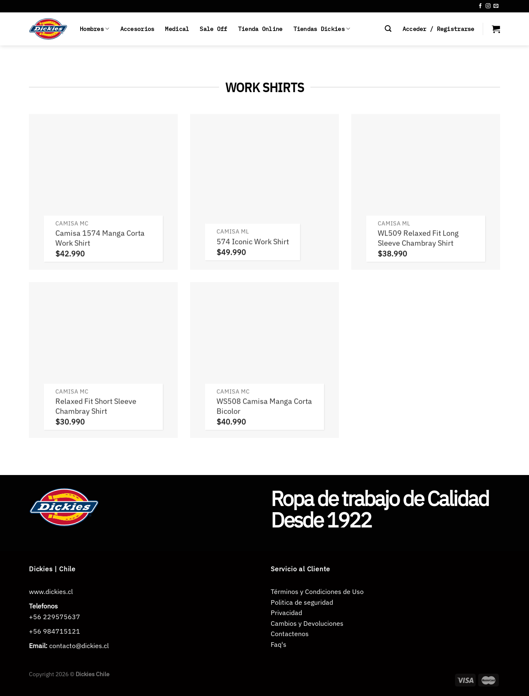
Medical (177, 29)
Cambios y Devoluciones (307, 623)
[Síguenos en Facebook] (480, 6)
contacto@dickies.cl (79, 645)
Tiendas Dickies (321, 29)
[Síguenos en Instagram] (488, 6)
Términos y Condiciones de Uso (317, 591)
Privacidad (286, 612)
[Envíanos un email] (495, 6)
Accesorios (137, 29)
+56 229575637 (54, 617)
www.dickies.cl (51, 591)
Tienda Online (260, 29)
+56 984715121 (54, 631)
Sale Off (213, 29)
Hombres (95, 29)
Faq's (278, 644)
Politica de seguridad (302, 602)
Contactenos (290, 633)
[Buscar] (388, 29)
